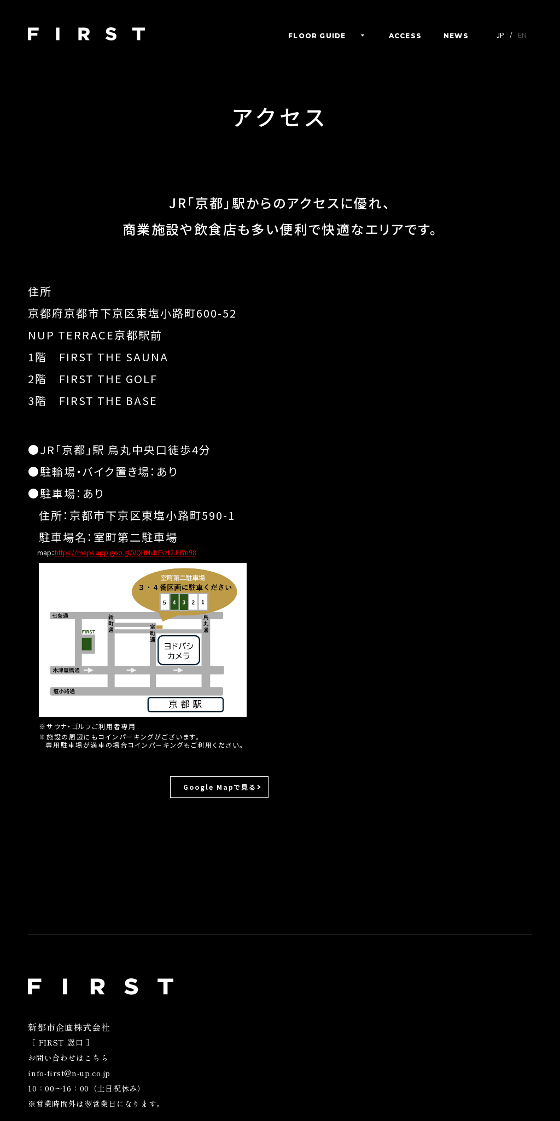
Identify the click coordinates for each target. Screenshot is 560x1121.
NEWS (456, 36)
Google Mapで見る (219, 786)
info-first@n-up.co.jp (69, 1072)
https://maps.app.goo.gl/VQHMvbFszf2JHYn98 (125, 552)
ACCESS (405, 36)
